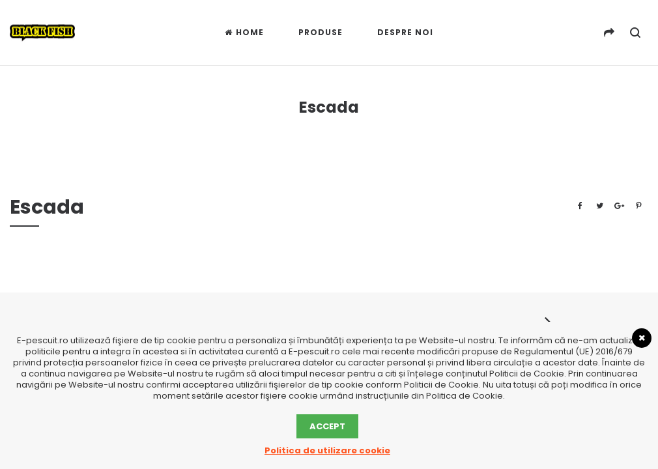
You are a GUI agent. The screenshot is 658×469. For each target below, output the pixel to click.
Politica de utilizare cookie (327, 450)
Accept (327, 426)
